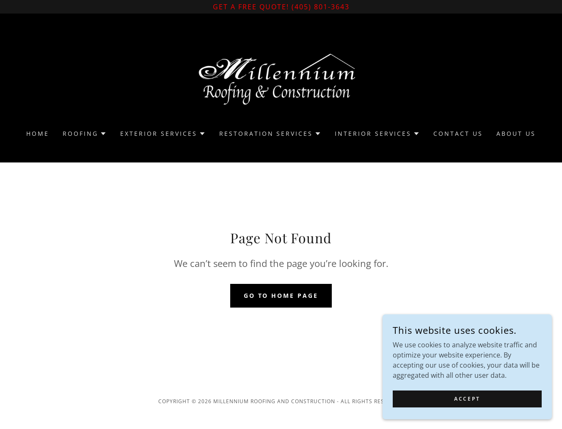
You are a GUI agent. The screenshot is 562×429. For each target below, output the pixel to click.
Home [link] (37, 133)
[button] (85, 134)
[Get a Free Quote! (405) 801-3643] (281, 7)
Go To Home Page (281, 296)
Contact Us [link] (458, 133)
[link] (281, 77)
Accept (467, 404)
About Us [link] (516, 133)
